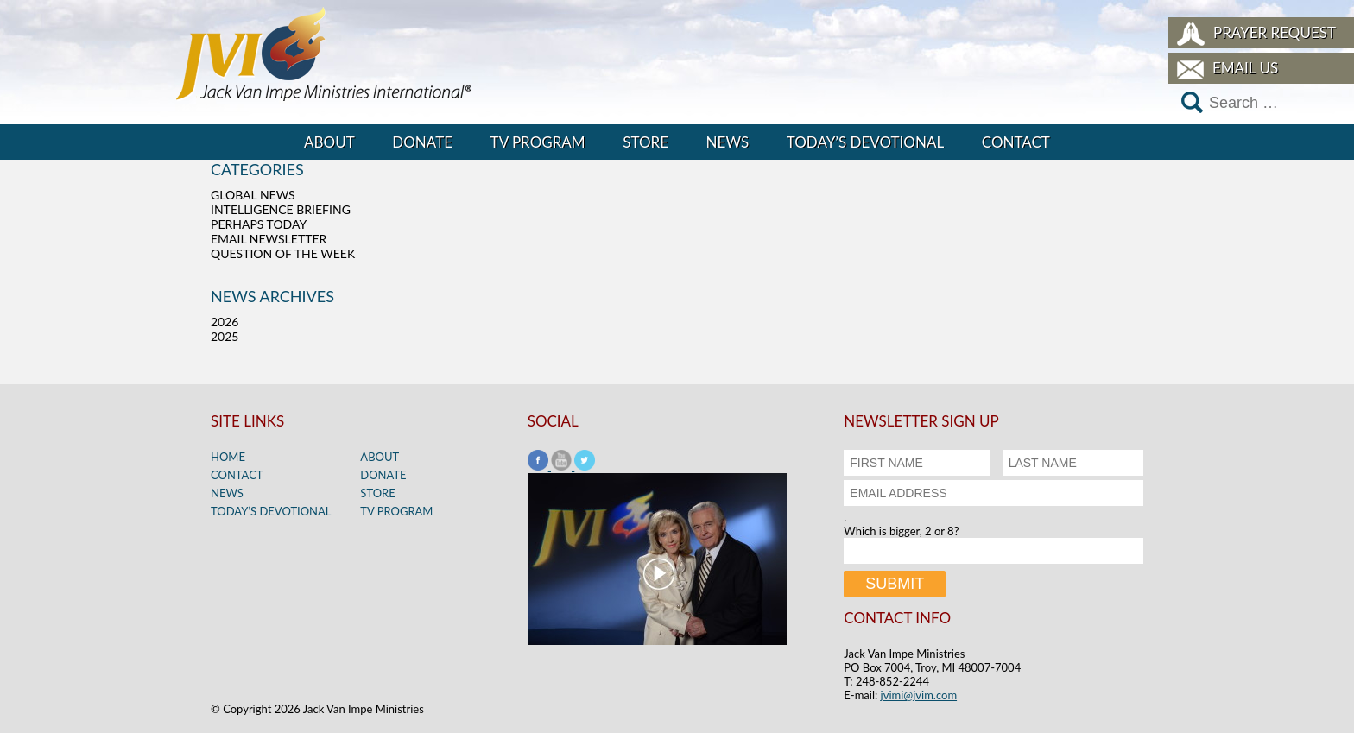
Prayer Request (1274, 32)
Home (228, 457)
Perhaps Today (259, 224)
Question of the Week (283, 253)
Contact (1016, 142)
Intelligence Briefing (281, 209)
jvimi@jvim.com (919, 695)
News (728, 142)
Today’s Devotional (865, 142)
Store (645, 142)
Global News (253, 194)
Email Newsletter (268, 238)
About (329, 142)
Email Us (1245, 68)
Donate (422, 142)
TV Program (537, 142)
